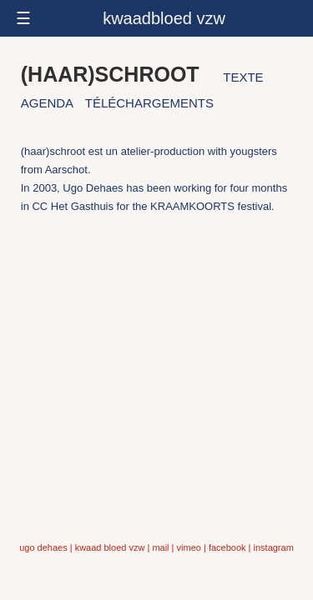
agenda (47, 103)
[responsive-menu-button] (156, 18)
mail (160, 547)
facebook (227, 547)
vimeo (189, 547)
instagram (274, 547)
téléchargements (149, 103)
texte (243, 77)
